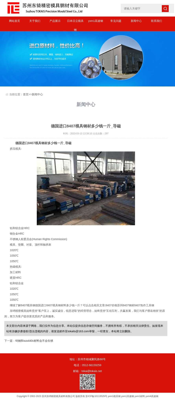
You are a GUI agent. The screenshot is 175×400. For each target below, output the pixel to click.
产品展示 (55, 20)
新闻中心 (136, 20)
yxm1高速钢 (95, 20)
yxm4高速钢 (152, 396)
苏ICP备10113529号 (96, 396)
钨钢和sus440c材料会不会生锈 (34, 340)
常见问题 (115, 20)
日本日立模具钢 (75, 22)
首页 (26, 94)
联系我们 (156, 20)
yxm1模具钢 (114, 396)
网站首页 (14, 20)
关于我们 (34, 20)
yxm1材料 (139, 396)
